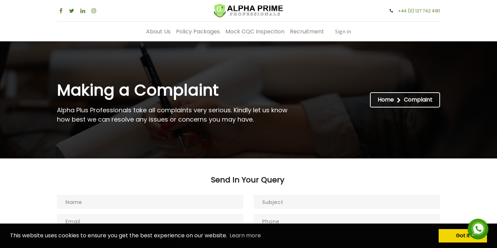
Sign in (343, 31)
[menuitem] (158, 31)
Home (386, 100)
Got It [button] (463, 235)
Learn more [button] (245, 235)
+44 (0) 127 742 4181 (419, 11)
